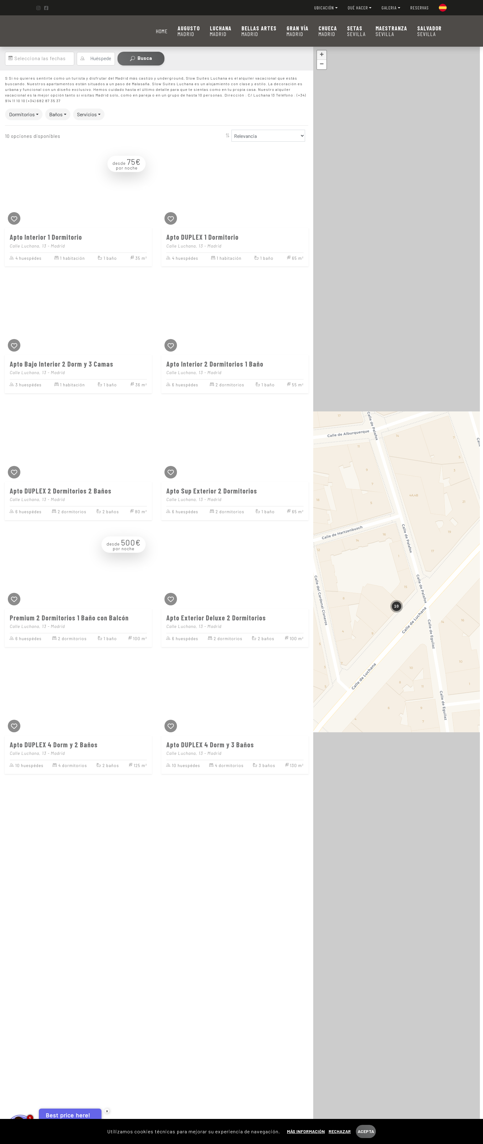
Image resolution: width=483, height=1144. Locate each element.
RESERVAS (419, 7)
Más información (306, 1131)
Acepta (366, 1131)
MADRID (189, 31)
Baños (56, 114)
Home (162, 31)
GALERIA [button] (389, 7)
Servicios (87, 114)
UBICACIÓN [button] (324, 7)
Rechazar (340, 1131)
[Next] (145, 188)
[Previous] (11, 188)
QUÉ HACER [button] (358, 7)
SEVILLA (356, 31)
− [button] (321, 64)
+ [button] (321, 55)
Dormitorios (22, 114)
